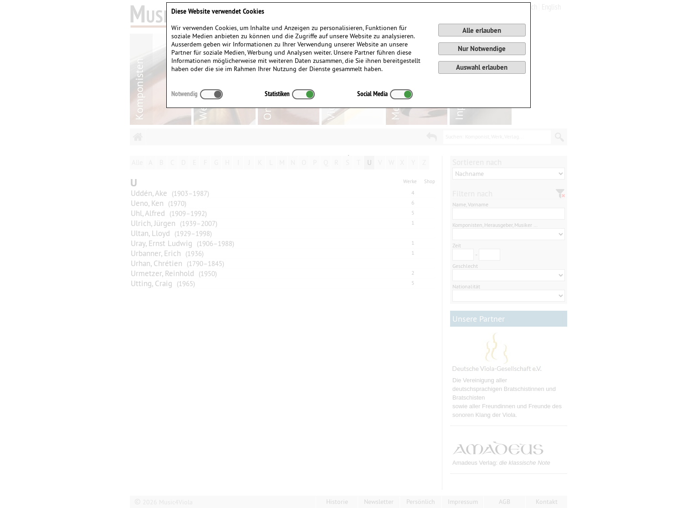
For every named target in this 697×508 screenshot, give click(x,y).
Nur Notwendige (482, 48)
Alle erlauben (481, 30)
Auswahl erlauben (481, 67)
